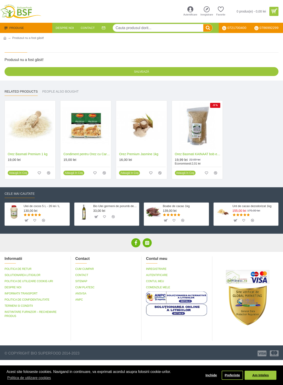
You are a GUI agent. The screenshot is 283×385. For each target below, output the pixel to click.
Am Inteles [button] (260, 375)
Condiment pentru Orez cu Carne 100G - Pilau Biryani (86, 154)
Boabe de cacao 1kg (176, 206)
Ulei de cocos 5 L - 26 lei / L (42, 206)
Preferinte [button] (232, 375)
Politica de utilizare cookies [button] (29, 378)
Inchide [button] (211, 375)
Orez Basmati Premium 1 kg (27, 154)
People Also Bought (60, 91)
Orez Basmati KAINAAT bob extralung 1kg (198, 154)
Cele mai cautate (20, 193)
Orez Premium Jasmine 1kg (138, 154)
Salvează (141, 71)
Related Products (21, 91)
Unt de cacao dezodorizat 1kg (251, 206)
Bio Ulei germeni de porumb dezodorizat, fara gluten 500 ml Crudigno (115, 206)
